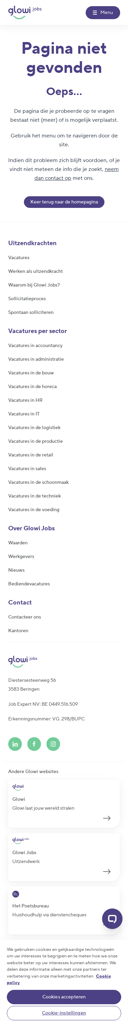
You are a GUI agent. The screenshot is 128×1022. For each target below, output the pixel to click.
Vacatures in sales (27, 469)
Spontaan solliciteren (31, 312)
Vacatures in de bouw (31, 373)
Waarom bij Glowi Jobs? (34, 285)
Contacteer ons (24, 617)
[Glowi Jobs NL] (25, 12)
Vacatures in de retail (30, 455)
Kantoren (18, 631)
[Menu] (103, 12)
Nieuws (16, 570)
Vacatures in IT (24, 414)
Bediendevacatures (29, 584)
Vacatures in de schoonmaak (38, 482)
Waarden (18, 543)
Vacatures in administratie (36, 359)
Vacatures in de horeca (32, 387)
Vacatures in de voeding (33, 510)
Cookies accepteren (64, 997)
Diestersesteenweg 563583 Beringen (32, 684)
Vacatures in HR (25, 400)
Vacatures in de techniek (34, 496)
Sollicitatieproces (27, 299)
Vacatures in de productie (35, 441)
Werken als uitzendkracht (35, 271)
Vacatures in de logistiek (34, 428)
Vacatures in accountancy (35, 346)
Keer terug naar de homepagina (64, 202)
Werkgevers (21, 557)
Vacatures (18, 258)
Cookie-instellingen (64, 1013)
